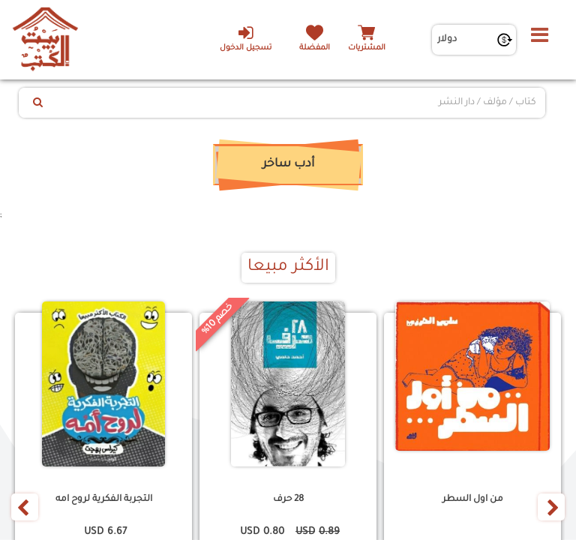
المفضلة (314, 48)
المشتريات (367, 48)
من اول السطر (472, 499)
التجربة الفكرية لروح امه (104, 499)
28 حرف (288, 499)
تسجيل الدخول (245, 38)
